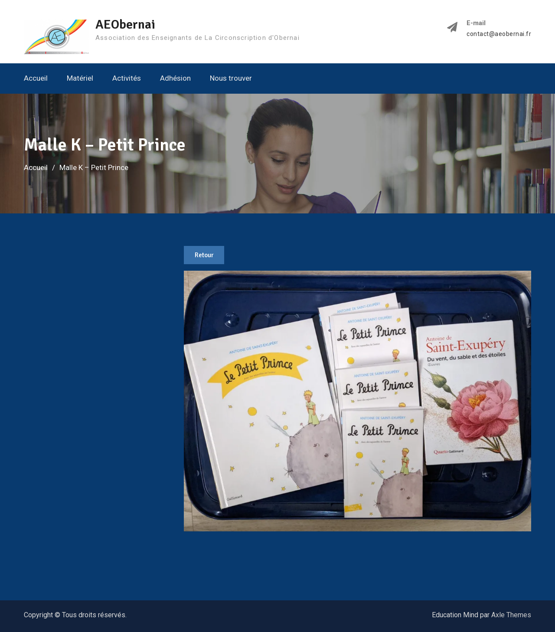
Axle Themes (511, 615)
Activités (126, 78)
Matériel (80, 78)
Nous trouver (231, 78)
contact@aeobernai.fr (499, 34)
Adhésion (175, 78)
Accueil (36, 78)
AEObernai (125, 24)
